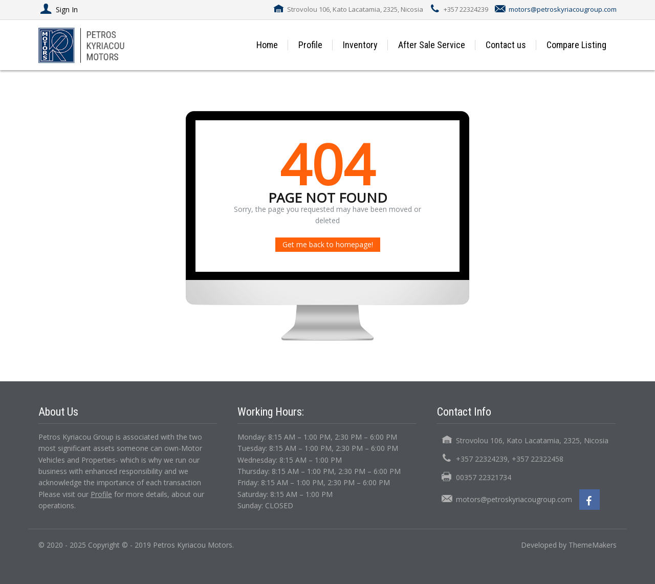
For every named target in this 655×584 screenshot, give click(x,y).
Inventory (360, 44)
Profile (310, 44)
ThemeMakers (593, 545)
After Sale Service (431, 44)
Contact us (506, 44)
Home (267, 44)
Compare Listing (576, 44)
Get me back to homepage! (327, 244)
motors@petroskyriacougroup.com (563, 9)
